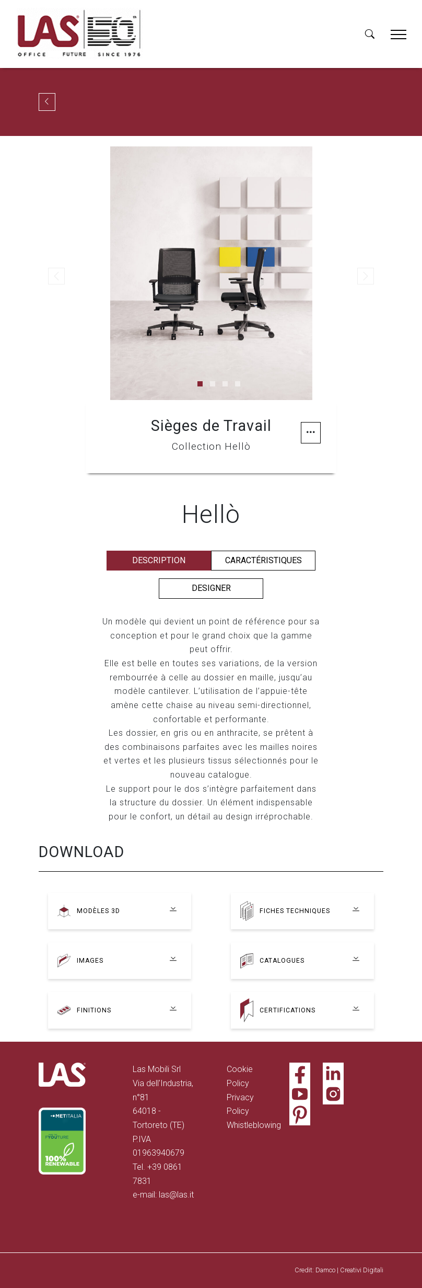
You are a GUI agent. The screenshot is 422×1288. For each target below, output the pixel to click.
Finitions (94, 1010)
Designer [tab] (211, 588)
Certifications (288, 1010)
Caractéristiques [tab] (263, 560)
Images (90, 960)
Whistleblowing (254, 1125)
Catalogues (283, 960)
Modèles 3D (99, 911)
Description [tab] (158, 560)
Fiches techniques (295, 911)
